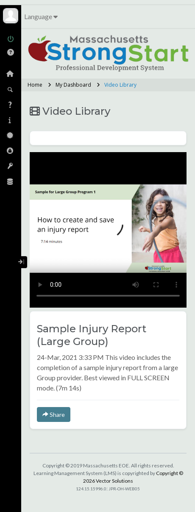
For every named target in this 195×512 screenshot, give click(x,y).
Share (53, 414)
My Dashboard (73, 84)
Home (35, 84)
